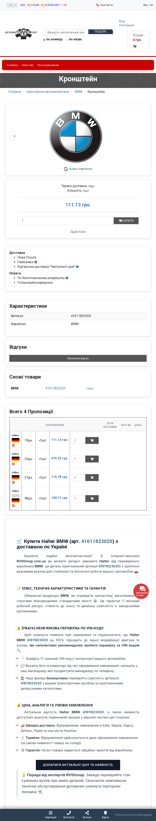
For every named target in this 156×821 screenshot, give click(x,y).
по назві (74, 39)
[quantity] (78, 440)
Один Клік (78, 232)
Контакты (104, 4)
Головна (12, 65)
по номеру (53, 39)
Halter (90, 388)
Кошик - (139, 40)
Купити (126, 220)
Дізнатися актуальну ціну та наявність (78, 765)
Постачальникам (48, 65)
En (151, 4)
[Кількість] (65, 220)
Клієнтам (27, 65)
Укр (145, 4)
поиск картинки (78, 169)
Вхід (122, 21)
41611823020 (55, 388)
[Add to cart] (92, 440)
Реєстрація (126, 25)
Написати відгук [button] (78, 358)
